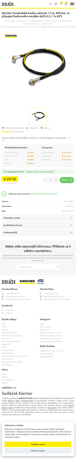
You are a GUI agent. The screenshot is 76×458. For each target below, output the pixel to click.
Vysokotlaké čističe (35, 21)
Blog (3, 324)
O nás (4, 327)
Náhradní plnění (8, 353)
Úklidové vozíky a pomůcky (50, 338)
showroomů (52, 407)
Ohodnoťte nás (7, 359)
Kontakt (4, 383)
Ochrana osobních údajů (11, 341)
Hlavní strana (9, 21)
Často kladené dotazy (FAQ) (12, 362)
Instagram (7, 313)
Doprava (5, 330)
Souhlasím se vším (38, 444)
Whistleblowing (7, 365)
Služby (4, 374)
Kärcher (11, 400)
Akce (42, 324)
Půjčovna (5, 377)
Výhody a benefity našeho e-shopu (15, 356)
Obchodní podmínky (9, 332)
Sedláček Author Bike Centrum (51, 351)
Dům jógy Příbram (46, 356)
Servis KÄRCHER (8, 380)
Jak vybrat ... (6, 338)
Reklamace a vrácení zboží (11, 335)
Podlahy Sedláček (46, 353)
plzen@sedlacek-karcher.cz (52, 296)
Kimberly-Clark (7, 350)
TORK (4, 347)
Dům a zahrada (45, 327)
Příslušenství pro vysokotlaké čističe (58, 21)
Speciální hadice (47, 24)
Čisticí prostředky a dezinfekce (51, 341)
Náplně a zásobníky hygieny (50, 332)
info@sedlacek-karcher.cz (13, 296)
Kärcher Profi (21, 21)
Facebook (7, 310)
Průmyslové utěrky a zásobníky (51, 335)
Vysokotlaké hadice (31, 24)
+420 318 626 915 (10, 293)
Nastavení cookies (38, 451)
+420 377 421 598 (49, 293)
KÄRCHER (6, 344)
